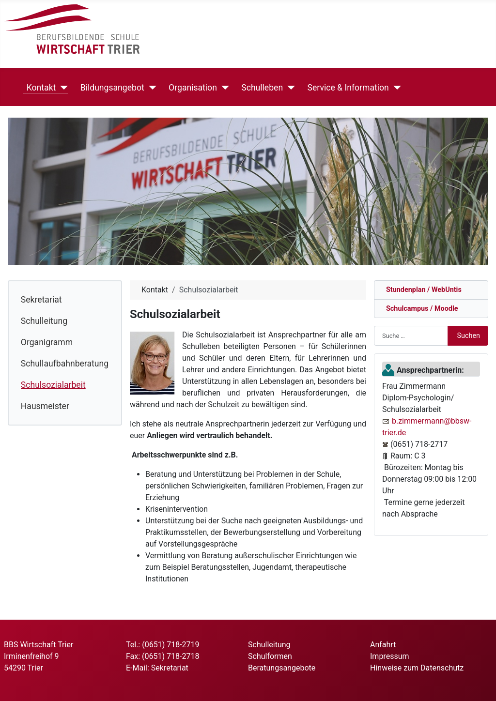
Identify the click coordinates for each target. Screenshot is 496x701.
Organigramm (47, 342)
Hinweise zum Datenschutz (417, 667)
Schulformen (270, 656)
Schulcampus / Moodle (420, 309)
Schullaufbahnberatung (64, 363)
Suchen (468, 336)
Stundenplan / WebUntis (422, 290)
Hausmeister (45, 406)
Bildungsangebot (110, 87)
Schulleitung (44, 321)
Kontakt (39, 87)
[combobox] (411, 335)
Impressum (389, 656)
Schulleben (260, 87)
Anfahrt (383, 644)
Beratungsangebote (281, 667)
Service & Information (346, 87)
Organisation (191, 87)
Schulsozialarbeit (53, 385)
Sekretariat (41, 300)
